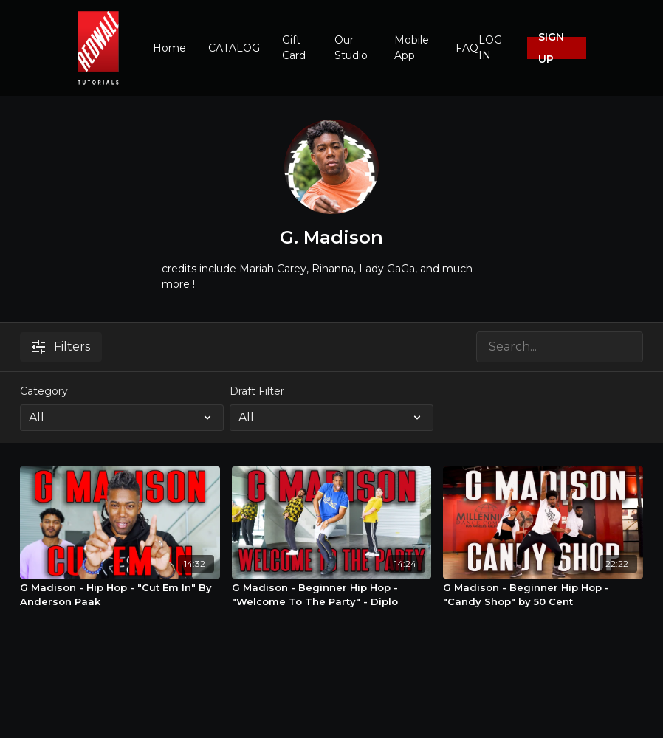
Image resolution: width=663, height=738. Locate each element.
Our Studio (351, 47)
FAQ (467, 48)
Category (44, 391)
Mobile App (411, 47)
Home (169, 48)
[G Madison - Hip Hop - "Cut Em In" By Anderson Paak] (120, 595)
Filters (61, 346)
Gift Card (294, 47)
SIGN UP (551, 48)
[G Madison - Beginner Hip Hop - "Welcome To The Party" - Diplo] (332, 595)
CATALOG (234, 48)
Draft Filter (257, 391)
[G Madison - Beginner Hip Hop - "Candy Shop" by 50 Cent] (543, 595)
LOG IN (490, 47)
